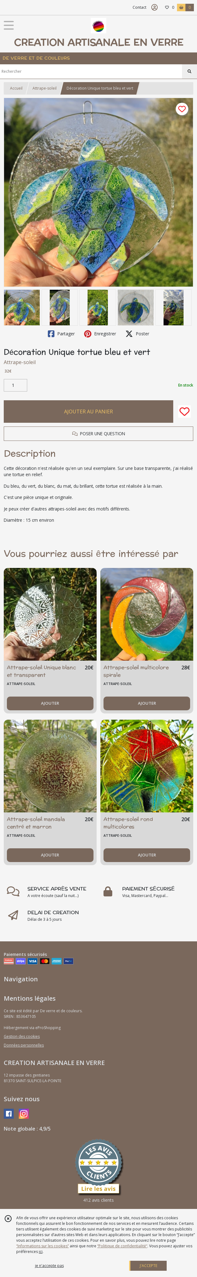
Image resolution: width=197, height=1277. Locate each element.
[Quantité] (15, 385)
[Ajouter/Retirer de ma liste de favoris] (184, 411)
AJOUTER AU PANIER (88, 411)
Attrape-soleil (45, 88)
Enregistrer (100, 334)
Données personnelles (24, 1045)
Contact (139, 7)
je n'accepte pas (49, 1265)
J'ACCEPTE (148, 1265)
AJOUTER (50, 703)
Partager (61, 334)
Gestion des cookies (22, 1036)
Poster (137, 334)
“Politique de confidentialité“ (122, 1246)
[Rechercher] (189, 71)
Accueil (16, 88)
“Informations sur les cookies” (42, 1246)
